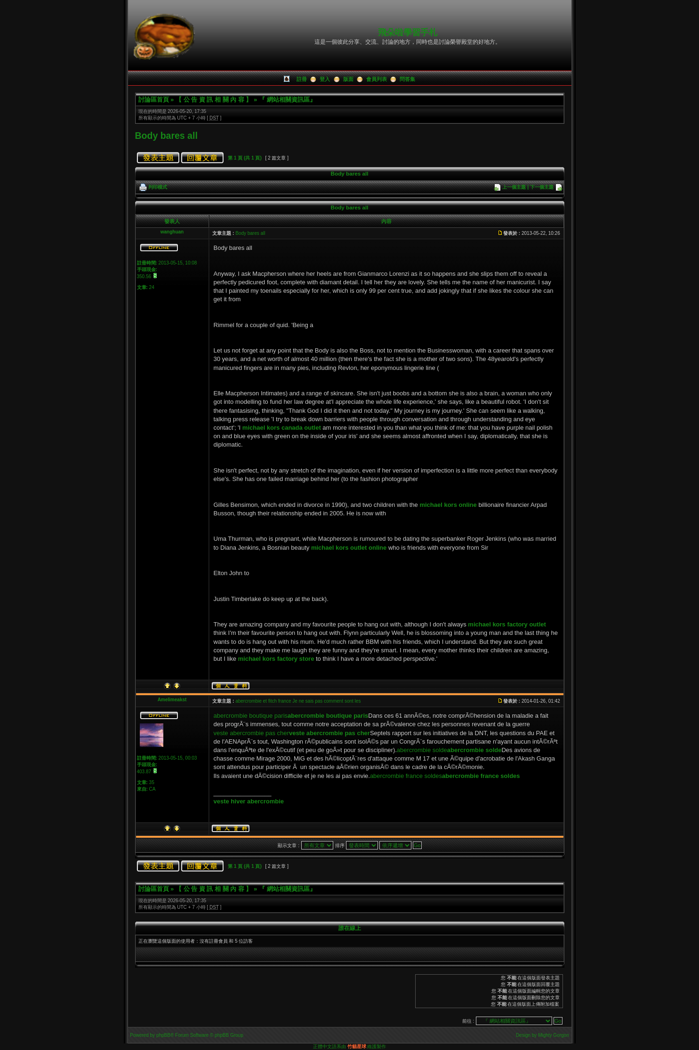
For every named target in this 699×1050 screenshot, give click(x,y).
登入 (325, 79)
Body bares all (166, 135)
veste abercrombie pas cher (251, 733)
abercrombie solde (422, 749)
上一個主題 (514, 187)
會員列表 (376, 79)
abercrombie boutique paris (251, 715)
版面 (348, 79)
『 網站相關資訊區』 (287, 99)
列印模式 (157, 187)
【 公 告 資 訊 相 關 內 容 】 (214, 99)
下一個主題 (542, 187)
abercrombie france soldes (406, 775)
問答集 (407, 79)
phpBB (163, 1035)
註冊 (302, 79)
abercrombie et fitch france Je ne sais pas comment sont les (298, 701)
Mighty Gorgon (553, 1035)
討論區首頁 (153, 99)
